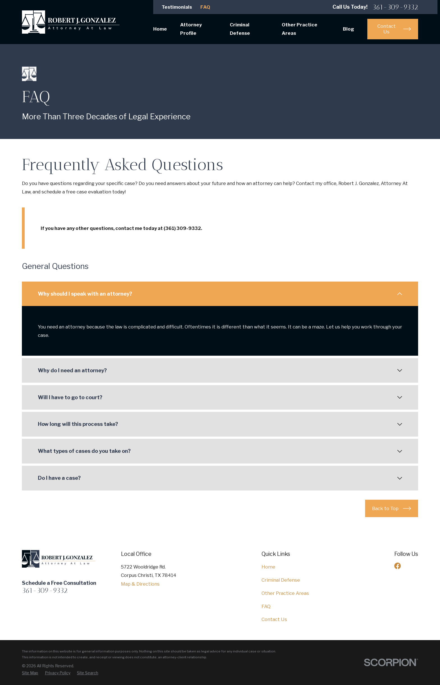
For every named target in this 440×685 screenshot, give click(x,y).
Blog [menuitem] (348, 29)
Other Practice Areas (285, 593)
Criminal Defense (281, 580)
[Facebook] (397, 566)
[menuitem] (30, 673)
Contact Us (274, 619)
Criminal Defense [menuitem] (240, 29)
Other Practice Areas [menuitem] (299, 29)
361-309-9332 (395, 7)
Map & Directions (140, 584)
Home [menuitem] (160, 29)
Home (268, 567)
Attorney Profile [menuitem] (191, 29)
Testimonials (177, 7)
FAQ (205, 7)
